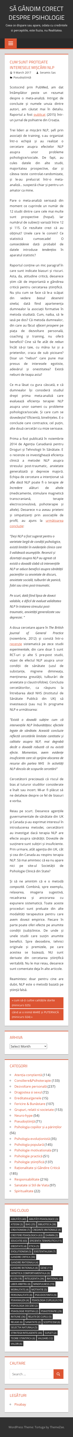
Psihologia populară (29, 1144)
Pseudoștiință (22, 77)
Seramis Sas (48, 72)
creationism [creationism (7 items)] (20, 1229)
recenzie (16, 644)
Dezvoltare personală (30, 1086)
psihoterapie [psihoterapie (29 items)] (51, 1311)
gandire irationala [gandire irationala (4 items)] (24, 1262)
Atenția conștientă (28, 1075)
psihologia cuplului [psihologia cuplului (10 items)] (47, 1300)
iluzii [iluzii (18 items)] (16, 1278)
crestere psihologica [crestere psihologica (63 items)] (27, 1235)
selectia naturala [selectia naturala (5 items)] (24, 1327)
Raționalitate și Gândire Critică (37, 1167)
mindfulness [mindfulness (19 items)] (43, 1284)
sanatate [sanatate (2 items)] (33, 1322)
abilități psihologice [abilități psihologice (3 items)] (43, 1219)
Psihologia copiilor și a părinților (38, 1127)
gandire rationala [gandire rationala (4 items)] (24, 1268)
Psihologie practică (28, 1156)
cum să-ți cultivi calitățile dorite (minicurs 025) (33, 1002)
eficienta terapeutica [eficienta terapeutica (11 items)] (46, 1240)
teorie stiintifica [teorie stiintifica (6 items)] (23, 1338)
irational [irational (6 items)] (54, 1278)
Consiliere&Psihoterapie (32, 1080)
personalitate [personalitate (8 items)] (21, 1295)
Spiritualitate (23, 1191)
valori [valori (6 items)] (16, 1343)
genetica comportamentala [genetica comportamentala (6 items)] (30, 1273)
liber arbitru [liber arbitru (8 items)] (21, 1284)
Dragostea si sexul (28, 1092)
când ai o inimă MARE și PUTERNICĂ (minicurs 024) (35, 1014)
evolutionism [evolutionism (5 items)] (21, 1251)
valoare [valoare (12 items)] (45, 1338)
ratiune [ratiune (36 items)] (18, 1316)
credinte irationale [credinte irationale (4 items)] (47, 1229)
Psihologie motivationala (32, 1150)
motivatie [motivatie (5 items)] (39, 1289)
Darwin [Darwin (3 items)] (51, 1235)
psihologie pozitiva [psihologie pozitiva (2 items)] (24, 1311)
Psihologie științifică (29, 1162)
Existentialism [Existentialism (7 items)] (44, 1251)
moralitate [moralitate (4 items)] (20, 1289)
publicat (40, 114)
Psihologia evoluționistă (32, 1138)
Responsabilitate (27, 1179)
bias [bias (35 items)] (30, 1224)
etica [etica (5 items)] (34, 1246)
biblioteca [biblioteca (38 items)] (47, 1224)
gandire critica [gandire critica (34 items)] (23, 1257)
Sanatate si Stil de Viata (31, 1185)
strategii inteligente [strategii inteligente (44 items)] (26, 1333)
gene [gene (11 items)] (46, 1268)
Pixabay (20, 1404)
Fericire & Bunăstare (29, 1103)
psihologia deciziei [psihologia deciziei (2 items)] (24, 1305)
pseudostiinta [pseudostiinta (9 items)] (45, 1295)
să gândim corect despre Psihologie (37, 13)
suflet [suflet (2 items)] (50, 1333)
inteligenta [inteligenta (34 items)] (34, 1278)
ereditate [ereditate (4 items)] (18, 1246)
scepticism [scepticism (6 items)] (51, 1322)
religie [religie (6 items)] (17, 1322)
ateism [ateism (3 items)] (17, 1224)
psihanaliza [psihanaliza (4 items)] (20, 1300)
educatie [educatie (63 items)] (19, 1240)
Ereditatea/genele (27, 1098)
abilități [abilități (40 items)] (18, 1219)
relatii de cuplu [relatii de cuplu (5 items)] (40, 1316)
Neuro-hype (23, 1115)
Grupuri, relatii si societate (34, 1109)
